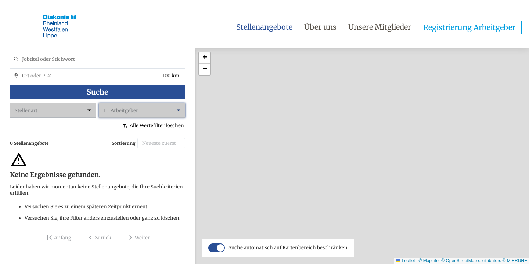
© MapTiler (429, 260)
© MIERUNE (514, 260)
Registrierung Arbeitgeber (469, 27)
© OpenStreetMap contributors (471, 260)
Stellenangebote (264, 27)
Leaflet (405, 260)
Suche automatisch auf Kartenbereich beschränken (288, 258)
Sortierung (124, 143)
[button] (204, 58)
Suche (97, 91)
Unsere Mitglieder (379, 27)
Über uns (320, 27)
